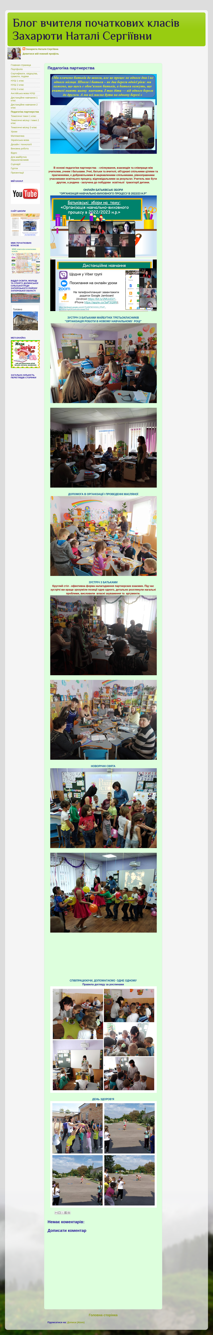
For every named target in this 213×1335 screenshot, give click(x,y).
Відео (14, 153)
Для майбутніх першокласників (20, 158)
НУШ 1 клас (17, 80)
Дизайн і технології (21, 144)
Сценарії (15, 164)
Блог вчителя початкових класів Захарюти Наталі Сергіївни (95, 29)
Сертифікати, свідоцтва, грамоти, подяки (24, 75)
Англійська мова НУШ (23, 93)
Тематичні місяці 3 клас (24, 127)
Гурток (14, 168)
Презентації (17, 172)
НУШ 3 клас (17, 89)
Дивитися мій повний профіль (41, 53)
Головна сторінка (103, 1315)
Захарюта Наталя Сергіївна (42, 49)
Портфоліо (17, 69)
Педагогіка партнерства (25, 111)
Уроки (14, 131)
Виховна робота (20, 148)
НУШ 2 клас (17, 85)
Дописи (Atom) (76, 1322)
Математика (17, 136)
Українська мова (20, 140)
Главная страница (21, 65)
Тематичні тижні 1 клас (23, 116)
